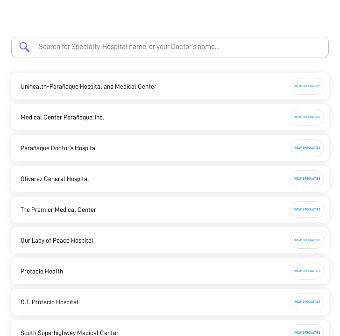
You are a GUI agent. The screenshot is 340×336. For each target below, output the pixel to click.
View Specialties (307, 86)
